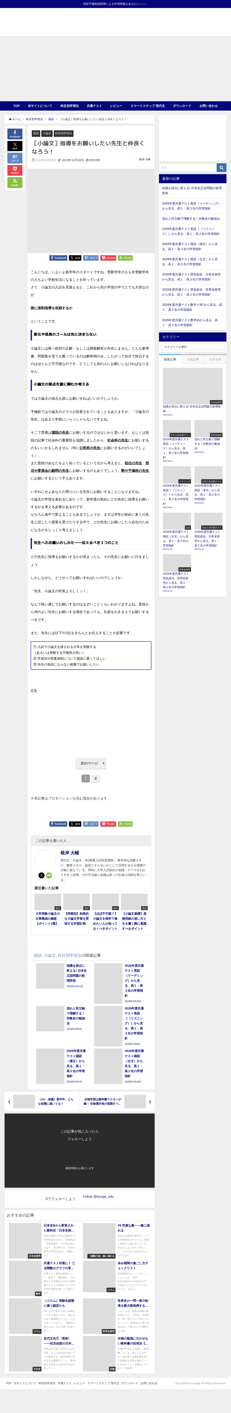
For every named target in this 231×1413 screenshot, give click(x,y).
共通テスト (94, 105)
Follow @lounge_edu (98, 1196)
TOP (16, 105)
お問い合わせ (208, 105)
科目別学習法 (69, 105)
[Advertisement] (115, 68)
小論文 (47, 133)
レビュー (116, 105)
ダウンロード (182, 105)
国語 (36, 133)
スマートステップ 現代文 (148, 105)
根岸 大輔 (144, 159)
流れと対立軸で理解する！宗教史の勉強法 (191, 218)
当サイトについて (40, 105)
